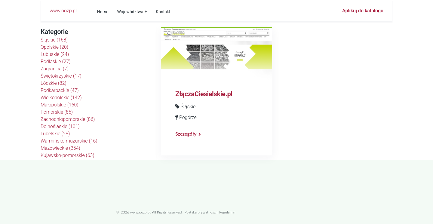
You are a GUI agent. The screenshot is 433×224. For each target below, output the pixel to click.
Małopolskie (59, 105)
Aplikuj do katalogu (362, 11)
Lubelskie (55, 134)
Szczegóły (185, 134)
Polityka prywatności (200, 212)
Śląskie (54, 40)
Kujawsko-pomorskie (67, 155)
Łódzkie (53, 83)
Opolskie (54, 47)
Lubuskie (55, 54)
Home (103, 11)
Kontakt (163, 11)
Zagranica (55, 69)
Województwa (130, 11)
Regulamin (227, 212)
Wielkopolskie (61, 97)
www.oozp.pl (63, 11)
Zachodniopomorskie (68, 119)
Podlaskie (56, 61)
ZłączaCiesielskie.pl (203, 94)
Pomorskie (57, 112)
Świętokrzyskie (61, 76)
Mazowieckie (60, 148)
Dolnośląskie (60, 126)
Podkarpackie (60, 90)
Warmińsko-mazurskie (69, 141)
